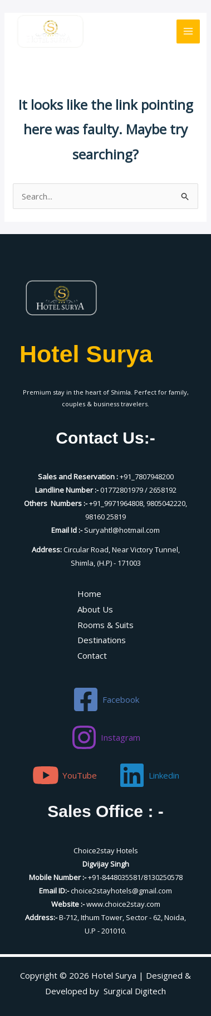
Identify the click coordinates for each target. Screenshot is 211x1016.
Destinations (101, 639)
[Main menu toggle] (188, 31)
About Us (95, 609)
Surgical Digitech (135, 990)
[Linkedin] (149, 775)
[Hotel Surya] (50, 31)
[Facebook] (106, 699)
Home (89, 593)
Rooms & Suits (105, 624)
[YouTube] (64, 775)
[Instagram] (105, 737)
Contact (92, 655)
